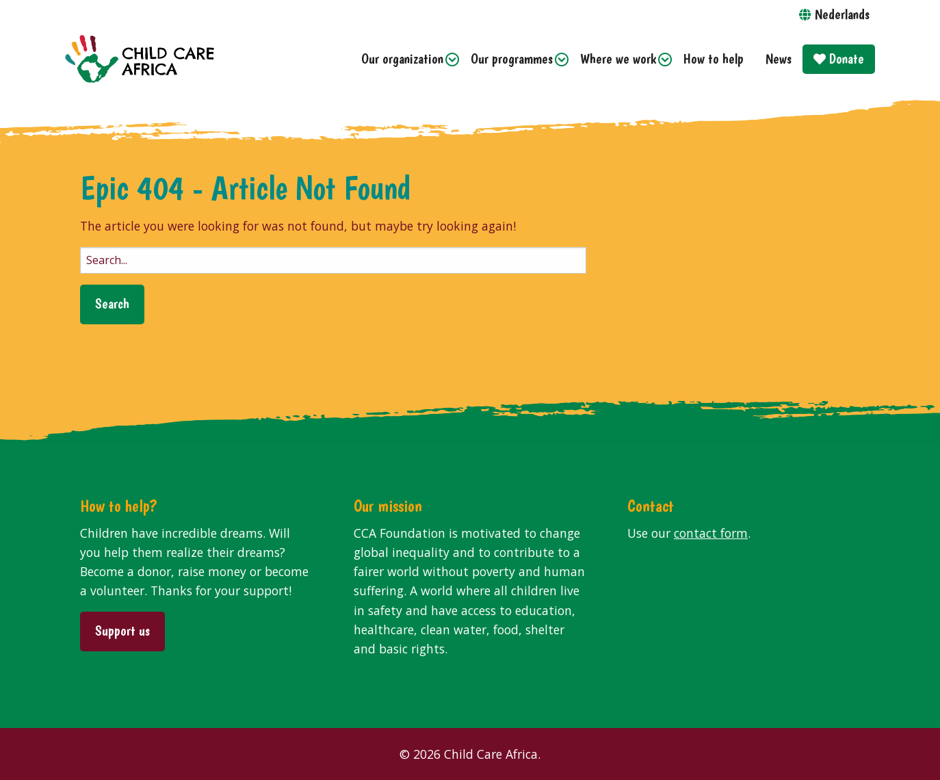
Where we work (618, 58)
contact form (711, 533)
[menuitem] (405, 59)
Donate (838, 58)
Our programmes (512, 58)
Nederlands (842, 14)
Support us (122, 630)
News (779, 58)
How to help (713, 58)
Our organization (402, 58)
